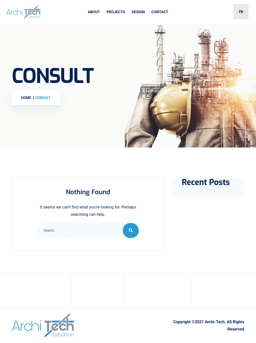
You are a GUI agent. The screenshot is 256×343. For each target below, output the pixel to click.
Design (138, 12)
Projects (115, 12)
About (94, 12)
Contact (159, 12)
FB (241, 12)
